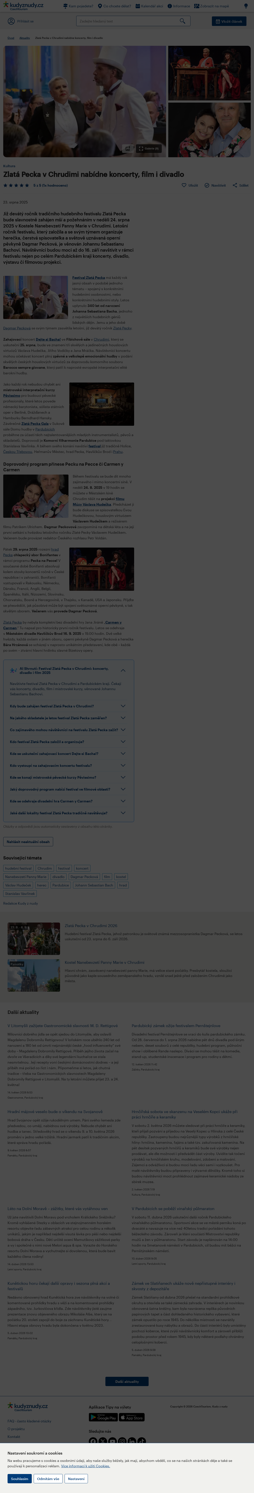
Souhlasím (19, 1479)
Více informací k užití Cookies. (85, 1466)
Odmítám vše (48, 1479)
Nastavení (76, 1479)
